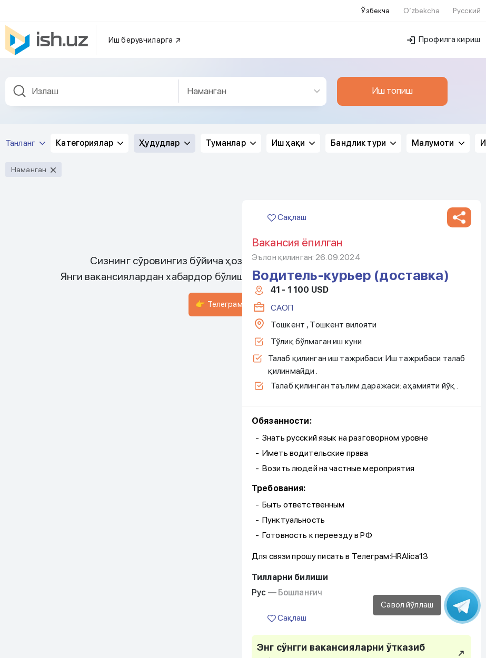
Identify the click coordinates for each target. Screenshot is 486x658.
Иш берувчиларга (145, 38)
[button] (459, 215)
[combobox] (92, 89)
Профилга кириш (443, 37)
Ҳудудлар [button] (164, 141)
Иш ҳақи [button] (293, 141)
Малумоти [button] (438, 141)
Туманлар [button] (231, 141)
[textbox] (92, 89)
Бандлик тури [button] (363, 141)
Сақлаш (286, 215)
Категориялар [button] (89, 141)
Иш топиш (392, 88)
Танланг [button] (25, 141)
